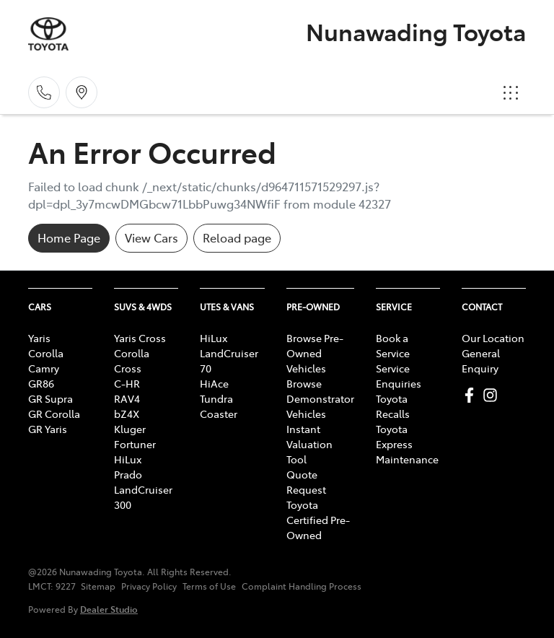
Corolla (45, 353)
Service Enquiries (398, 375)
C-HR (127, 383)
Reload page (237, 237)
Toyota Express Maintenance (407, 443)
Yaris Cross (140, 338)
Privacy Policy (149, 586)
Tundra (216, 398)
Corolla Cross (131, 360)
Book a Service (393, 345)
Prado (128, 474)
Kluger (130, 428)
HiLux (127, 459)
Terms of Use (209, 586)
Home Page (69, 237)
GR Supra (50, 398)
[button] (510, 92)
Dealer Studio (109, 609)
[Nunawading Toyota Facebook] (472, 395)
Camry (43, 368)
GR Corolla (54, 413)
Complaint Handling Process (301, 586)
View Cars (151, 237)
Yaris (39, 338)
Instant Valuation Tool (309, 443)
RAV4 (127, 398)
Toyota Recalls (393, 406)
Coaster (218, 413)
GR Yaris (47, 428)
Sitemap (98, 586)
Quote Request (306, 482)
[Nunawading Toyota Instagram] (493, 395)
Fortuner (135, 444)
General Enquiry (481, 360)
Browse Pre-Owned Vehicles (314, 353)
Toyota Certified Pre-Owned (318, 519)
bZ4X (126, 413)
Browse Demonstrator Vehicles (320, 398)
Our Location (493, 338)
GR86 (41, 383)
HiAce (214, 383)
